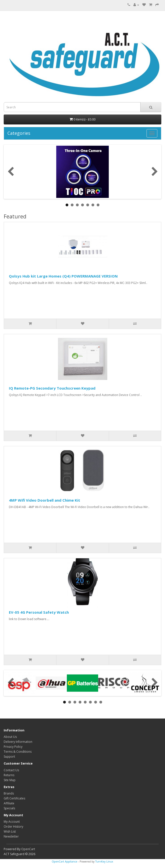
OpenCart (28, 849)
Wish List (10, 831)
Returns (9, 775)
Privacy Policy (13, 747)
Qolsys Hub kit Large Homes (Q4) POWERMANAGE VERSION (63, 276)
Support (9, 756)
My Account (12, 821)
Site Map (10, 780)
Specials (9, 808)
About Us (10, 737)
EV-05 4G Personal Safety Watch (39, 612)
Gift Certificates (14, 798)
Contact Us (11, 770)
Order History (13, 826)
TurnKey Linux (104, 861)
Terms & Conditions (18, 751)
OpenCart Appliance (64, 861)
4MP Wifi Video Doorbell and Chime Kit (44, 500)
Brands (9, 793)
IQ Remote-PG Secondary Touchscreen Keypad (52, 388)
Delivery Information (18, 742)
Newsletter (11, 836)
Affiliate (9, 803)
